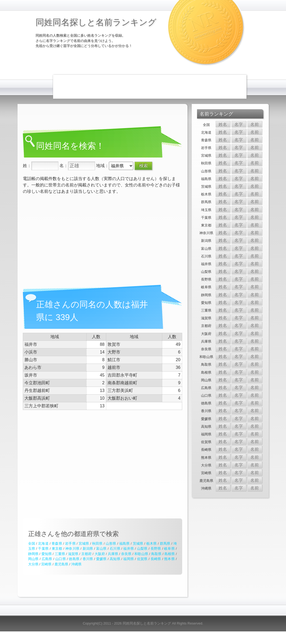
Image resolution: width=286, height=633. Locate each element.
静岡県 (33, 554)
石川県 (115, 549)
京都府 (86, 554)
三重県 (60, 554)
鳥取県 (156, 554)
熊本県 (169, 559)
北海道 (43, 543)
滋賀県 (73, 554)
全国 (31, 543)
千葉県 (43, 549)
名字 (238, 124)
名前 (254, 124)
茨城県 (138, 543)
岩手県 (70, 543)
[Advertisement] (149, 87)
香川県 (88, 559)
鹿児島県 (61, 564)
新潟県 (88, 549)
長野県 (156, 549)
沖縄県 (76, 564)
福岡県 (128, 559)
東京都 (57, 549)
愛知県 (46, 554)
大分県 (33, 564)
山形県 (111, 543)
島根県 (169, 554)
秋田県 (97, 543)
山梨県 (142, 549)
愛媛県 (101, 559)
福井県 (128, 549)
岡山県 (33, 559)
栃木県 (151, 543)
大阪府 (100, 554)
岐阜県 (169, 549)
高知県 (115, 559)
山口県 (60, 559)
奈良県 (126, 554)
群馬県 (165, 543)
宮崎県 (46, 564)
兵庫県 (113, 554)
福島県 (124, 543)
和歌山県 (141, 554)
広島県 (47, 559)
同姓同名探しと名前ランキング (96, 22)
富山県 (101, 549)
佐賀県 (142, 559)
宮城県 (84, 543)
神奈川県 (72, 549)
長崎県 (156, 559)
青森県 (57, 543)
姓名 (223, 124)
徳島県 (74, 559)
